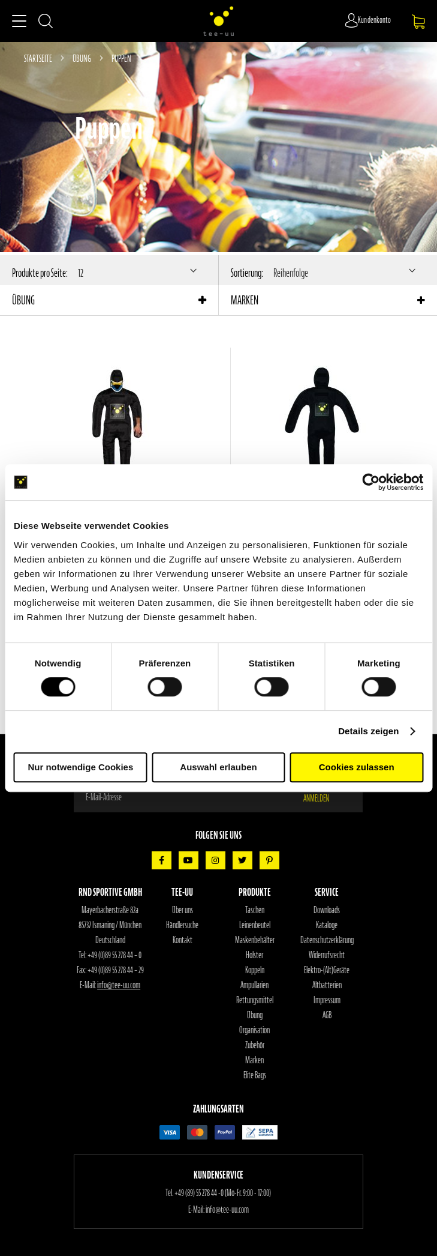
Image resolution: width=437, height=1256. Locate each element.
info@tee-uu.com (118, 985)
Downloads (327, 910)
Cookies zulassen (356, 767)
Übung (82, 58)
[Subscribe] (324, 797)
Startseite (38, 58)
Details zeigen (368, 731)
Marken (254, 1060)
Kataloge (326, 925)
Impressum (327, 1000)
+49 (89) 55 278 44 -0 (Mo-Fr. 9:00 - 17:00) (222, 1193)
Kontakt (182, 940)
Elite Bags (254, 1075)
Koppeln (254, 970)
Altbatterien (327, 985)
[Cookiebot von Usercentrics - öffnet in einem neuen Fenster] (370, 482)
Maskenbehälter (255, 940)
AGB (327, 1015)
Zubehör (254, 1045)
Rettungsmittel (254, 1000)
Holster (254, 955)
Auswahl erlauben (218, 767)
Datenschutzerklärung (327, 940)
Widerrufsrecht (327, 955)
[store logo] (218, 21)
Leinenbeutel (254, 925)
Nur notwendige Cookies (80, 767)
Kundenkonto (374, 20)
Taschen (254, 910)
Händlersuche (182, 925)
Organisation (254, 1030)
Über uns (182, 910)
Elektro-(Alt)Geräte (326, 970)
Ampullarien (254, 985)
